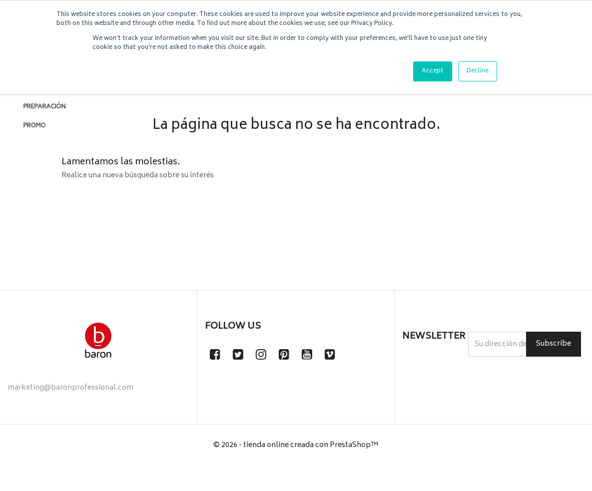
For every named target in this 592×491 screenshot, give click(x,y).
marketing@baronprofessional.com (70, 413)
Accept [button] (433, 71)
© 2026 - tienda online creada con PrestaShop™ (296, 470)
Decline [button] (478, 71)
